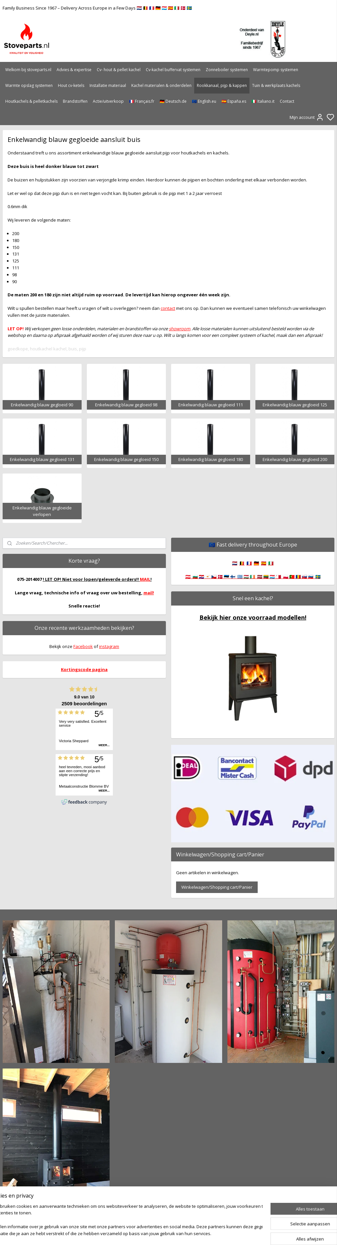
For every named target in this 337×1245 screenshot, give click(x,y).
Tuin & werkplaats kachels (276, 85)
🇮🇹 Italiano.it (262, 101)
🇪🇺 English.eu (204, 101)
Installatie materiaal (108, 85)
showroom (179, 328)
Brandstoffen (75, 101)
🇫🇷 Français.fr (141, 101)
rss (203, 1233)
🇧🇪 (242, 563)
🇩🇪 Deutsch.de (173, 101)
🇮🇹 (270, 563)
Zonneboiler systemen (227, 69)
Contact (287, 101)
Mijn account (307, 117)
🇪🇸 (263, 563)
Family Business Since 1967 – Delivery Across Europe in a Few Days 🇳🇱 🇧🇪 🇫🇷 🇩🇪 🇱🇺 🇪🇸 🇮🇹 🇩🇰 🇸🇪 (97, 8)
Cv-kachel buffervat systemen (173, 69)
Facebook (83, 646)
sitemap (190, 1233)
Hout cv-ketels (71, 85)
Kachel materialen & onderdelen (161, 85)
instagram (109, 646)
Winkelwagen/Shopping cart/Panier (216, 887)
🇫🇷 (249, 563)
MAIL (145, 579)
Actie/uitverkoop (108, 101)
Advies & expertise (74, 69)
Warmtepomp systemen (275, 69)
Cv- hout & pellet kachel (119, 69)
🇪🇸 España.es (233, 101)
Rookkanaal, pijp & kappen (222, 85)
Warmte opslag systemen (29, 85)
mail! (148, 593)
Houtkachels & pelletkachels (31, 101)
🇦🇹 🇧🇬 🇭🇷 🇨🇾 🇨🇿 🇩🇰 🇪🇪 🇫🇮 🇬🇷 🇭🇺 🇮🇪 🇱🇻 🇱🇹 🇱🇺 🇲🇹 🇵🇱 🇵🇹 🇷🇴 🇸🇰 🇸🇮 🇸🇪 (253, 577)
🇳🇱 (234, 563)
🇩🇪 (256, 563)
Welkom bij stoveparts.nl (28, 69)
